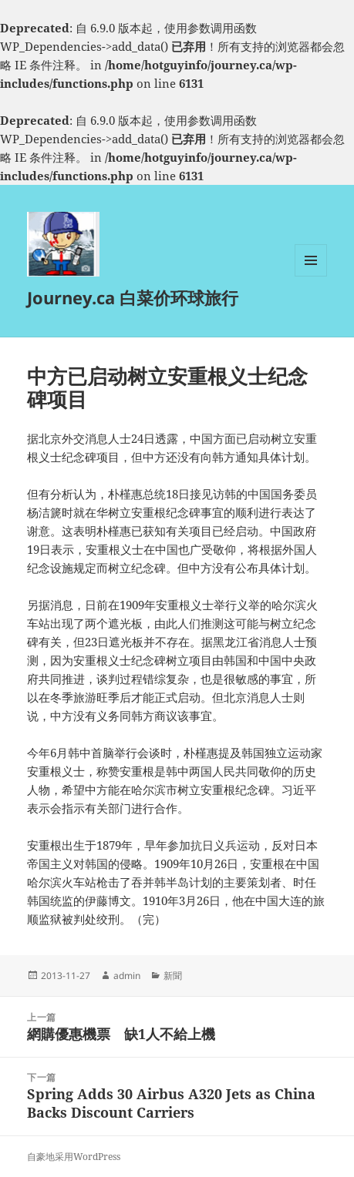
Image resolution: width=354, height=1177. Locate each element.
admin (126, 975)
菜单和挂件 (311, 276)
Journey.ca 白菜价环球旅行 (132, 297)
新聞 (173, 975)
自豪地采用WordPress (73, 1156)
